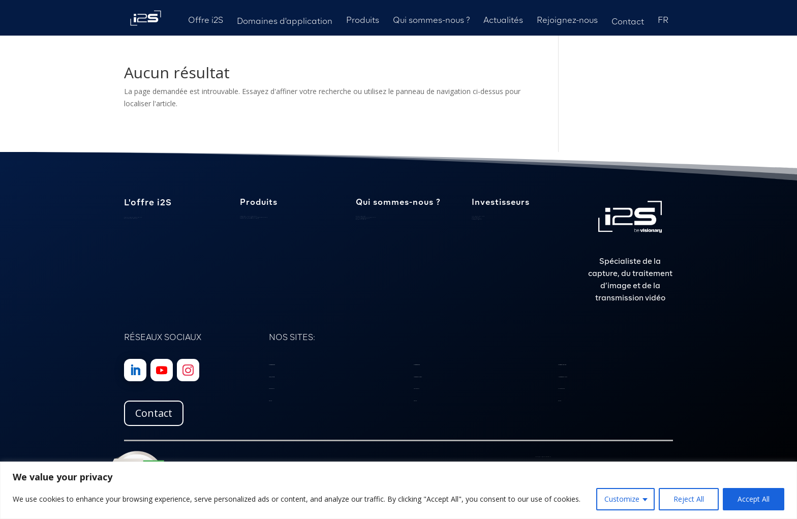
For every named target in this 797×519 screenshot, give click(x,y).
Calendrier (476, 217)
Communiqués (477, 219)
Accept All (754, 499)
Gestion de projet (131, 218)
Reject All (688, 499)
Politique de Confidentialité (545, 456)
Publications (477, 218)
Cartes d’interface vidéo (249, 218)
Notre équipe (361, 216)
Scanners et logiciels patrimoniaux (254, 217)
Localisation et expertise (366, 217)
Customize (621, 499)
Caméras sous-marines (249, 216)
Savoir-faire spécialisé (133, 217)
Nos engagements (363, 218)
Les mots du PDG (478, 216)
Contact (153, 413)
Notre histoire (361, 219)
